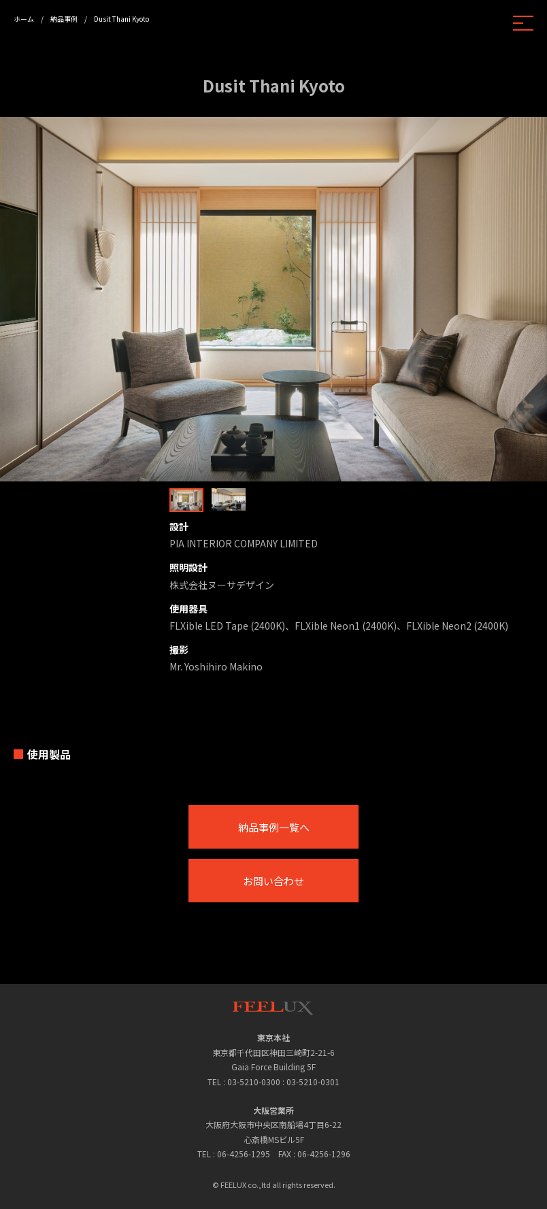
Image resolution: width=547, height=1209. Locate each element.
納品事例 (64, 19)
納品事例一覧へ (274, 827)
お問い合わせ (273, 881)
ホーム (24, 19)
